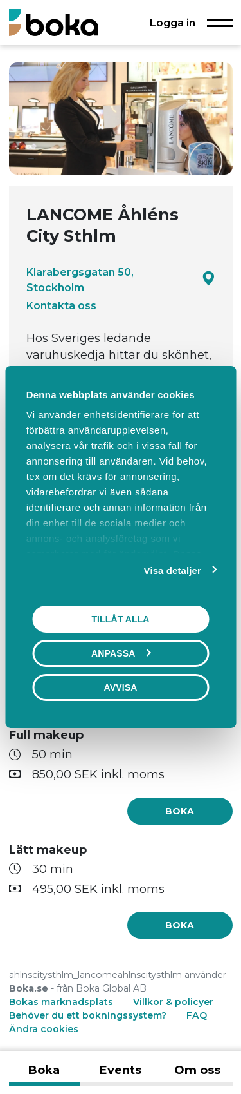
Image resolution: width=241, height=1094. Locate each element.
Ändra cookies (43, 1029)
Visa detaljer (172, 570)
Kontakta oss (61, 305)
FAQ (196, 1015)
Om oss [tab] (197, 1070)
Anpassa (120, 653)
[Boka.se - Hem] (53, 22)
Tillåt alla (120, 619)
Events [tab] (120, 1070)
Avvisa (121, 687)
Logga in (172, 22)
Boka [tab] (44, 1070)
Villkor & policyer (173, 1002)
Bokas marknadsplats (61, 1002)
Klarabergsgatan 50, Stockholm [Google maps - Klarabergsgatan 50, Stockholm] (120, 279)
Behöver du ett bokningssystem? (87, 1015)
